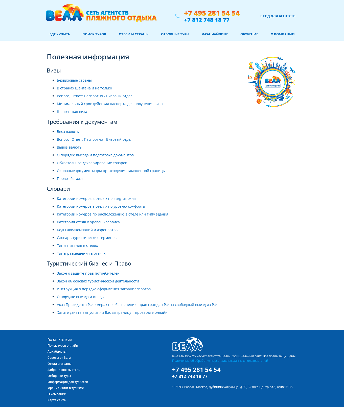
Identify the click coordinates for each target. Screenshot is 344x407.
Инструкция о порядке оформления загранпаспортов (104, 288)
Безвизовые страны (74, 80)
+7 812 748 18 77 (207, 20)
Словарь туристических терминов (87, 237)
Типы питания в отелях (77, 245)
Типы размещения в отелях (81, 253)
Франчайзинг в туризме (66, 388)
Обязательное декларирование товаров (92, 162)
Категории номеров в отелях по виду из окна (96, 198)
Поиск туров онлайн (63, 345)
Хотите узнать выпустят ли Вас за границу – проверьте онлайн (112, 312)
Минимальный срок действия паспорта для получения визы (110, 103)
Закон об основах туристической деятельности (98, 281)
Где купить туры (60, 339)
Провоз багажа (70, 178)
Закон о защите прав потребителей (88, 273)
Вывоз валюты (69, 147)
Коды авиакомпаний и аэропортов (87, 229)
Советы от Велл (59, 357)
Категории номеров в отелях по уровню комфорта (101, 206)
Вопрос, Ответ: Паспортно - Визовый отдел (94, 95)
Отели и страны (134, 34)
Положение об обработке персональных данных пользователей (220, 360)
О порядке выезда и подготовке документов (95, 155)
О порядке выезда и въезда (81, 296)
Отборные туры (175, 34)
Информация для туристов (68, 382)
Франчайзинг (215, 34)
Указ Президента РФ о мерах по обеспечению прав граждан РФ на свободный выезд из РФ (137, 304)
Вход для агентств (277, 16)
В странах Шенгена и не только (84, 88)
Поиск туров (94, 34)
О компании (283, 34)
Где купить (60, 34)
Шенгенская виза (72, 111)
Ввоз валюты (68, 131)
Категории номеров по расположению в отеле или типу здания (112, 214)
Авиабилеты (57, 351)
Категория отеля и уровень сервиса (88, 222)
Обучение (249, 34)
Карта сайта (57, 400)
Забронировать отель (64, 370)
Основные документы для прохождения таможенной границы (111, 170)
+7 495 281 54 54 (212, 13)
